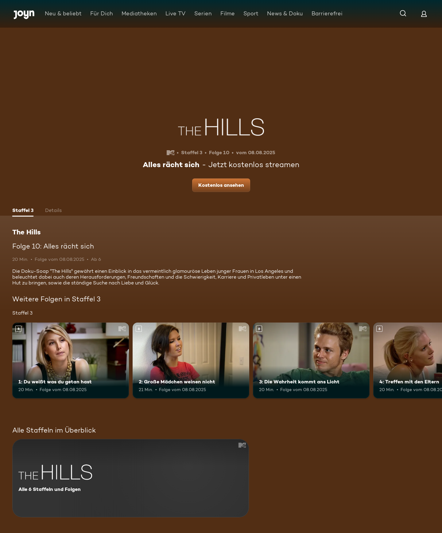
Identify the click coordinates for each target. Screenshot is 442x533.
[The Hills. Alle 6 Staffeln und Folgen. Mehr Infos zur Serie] (130, 478)
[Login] (423, 13)
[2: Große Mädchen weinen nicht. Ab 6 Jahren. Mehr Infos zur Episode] (191, 360)
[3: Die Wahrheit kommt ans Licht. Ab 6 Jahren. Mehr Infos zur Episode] (311, 360)
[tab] (23, 211)
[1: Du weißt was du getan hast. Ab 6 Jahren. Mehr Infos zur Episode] (70, 360)
